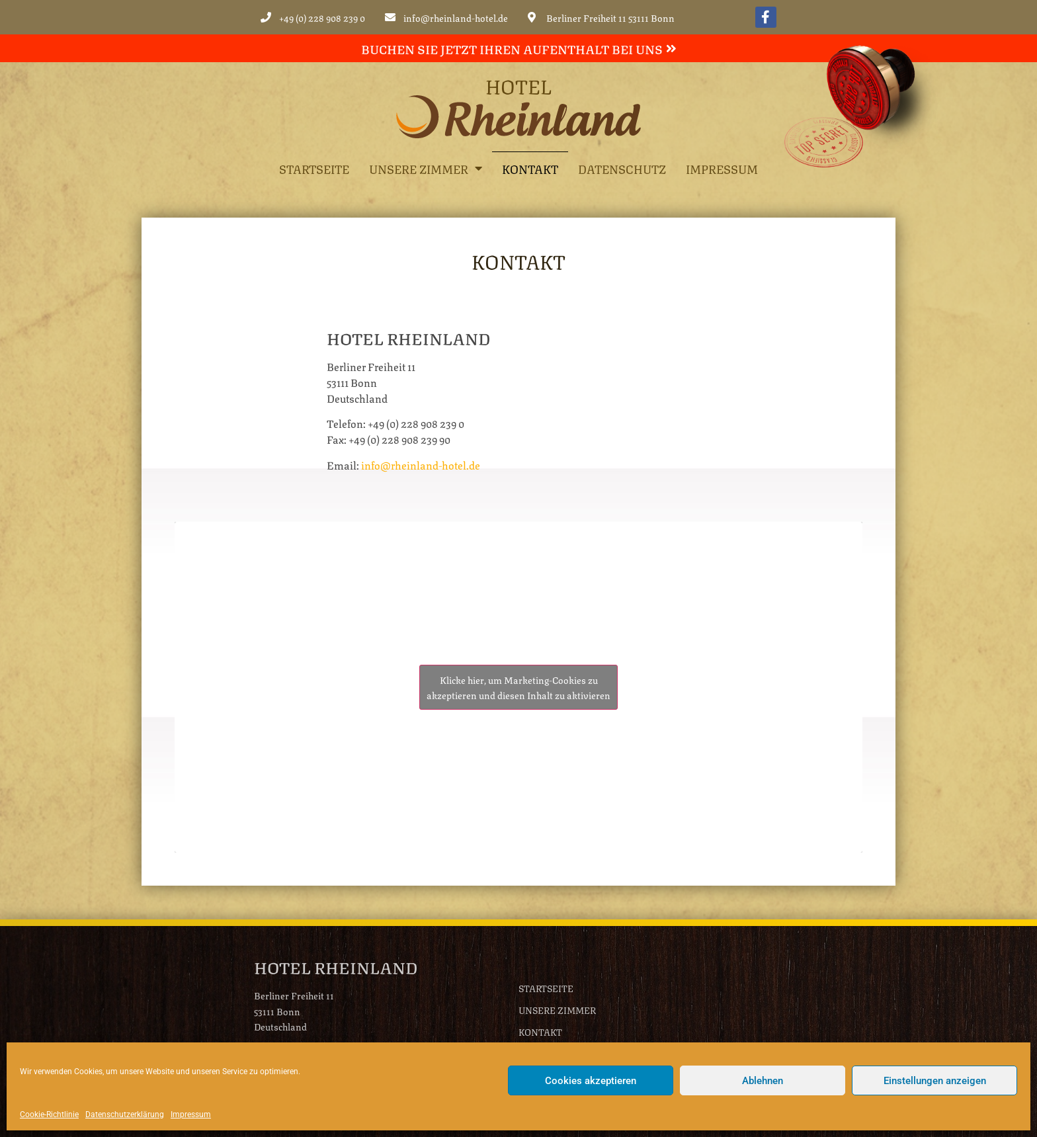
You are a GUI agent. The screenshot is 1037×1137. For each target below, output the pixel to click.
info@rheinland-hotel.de (420, 464)
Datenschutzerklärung (124, 1114)
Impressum (191, 1114)
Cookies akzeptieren (590, 1081)
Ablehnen (762, 1081)
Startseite (314, 168)
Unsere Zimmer (425, 168)
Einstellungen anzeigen (935, 1081)
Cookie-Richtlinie (49, 1114)
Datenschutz (622, 168)
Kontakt (530, 168)
